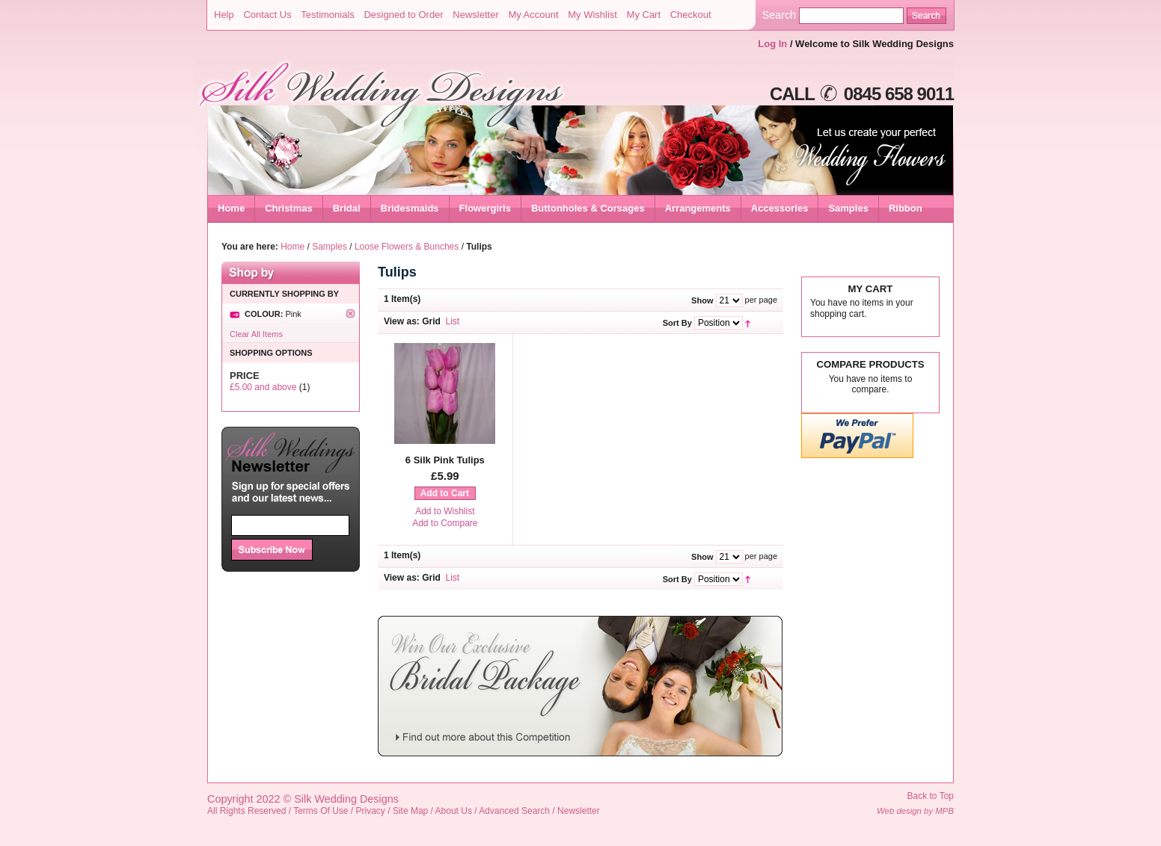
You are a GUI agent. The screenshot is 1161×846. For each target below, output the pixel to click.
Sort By (677, 322)
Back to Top (930, 796)
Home (231, 208)
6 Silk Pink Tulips (445, 460)
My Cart (644, 14)
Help (224, 14)
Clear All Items (256, 334)
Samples (329, 246)
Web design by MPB (915, 810)
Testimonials (328, 14)
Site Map (410, 811)
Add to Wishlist (444, 511)
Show (702, 300)
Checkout (690, 14)
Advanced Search (514, 811)
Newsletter (475, 14)
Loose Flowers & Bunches (407, 246)
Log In (772, 43)
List (453, 321)
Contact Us (267, 14)
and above (263, 387)
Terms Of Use (320, 811)
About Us (453, 811)
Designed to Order (403, 14)
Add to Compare (444, 523)
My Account (533, 14)
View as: (402, 321)
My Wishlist (592, 14)
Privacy (370, 811)
